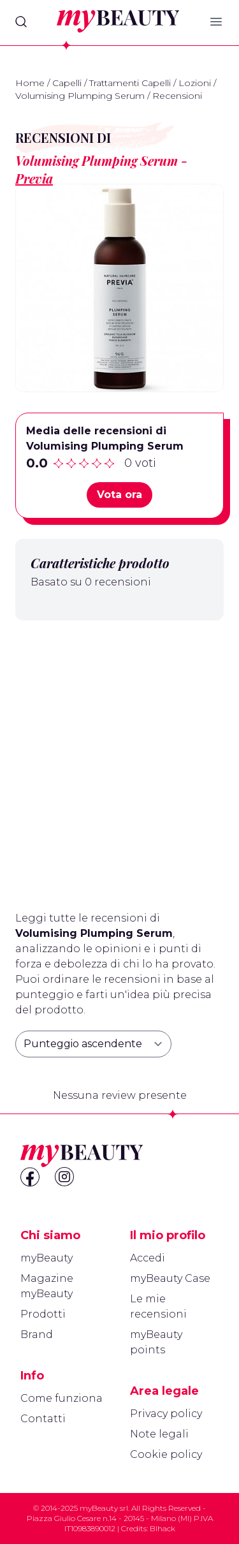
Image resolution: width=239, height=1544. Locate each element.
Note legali (159, 1434)
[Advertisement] (119, 760)
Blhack (162, 1528)
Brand (36, 1334)
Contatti (43, 1419)
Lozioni (194, 83)
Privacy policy (166, 1414)
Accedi (147, 1258)
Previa (34, 178)
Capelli (67, 83)
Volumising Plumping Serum (80, 95)
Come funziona (61, 1398)
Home (30, 83)
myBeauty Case (170, 1278)
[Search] (21, 21)
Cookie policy (166, 1454)
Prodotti (43, 1314)
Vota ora (119, 495)
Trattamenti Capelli (130, 83)
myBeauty (46, 1258)
